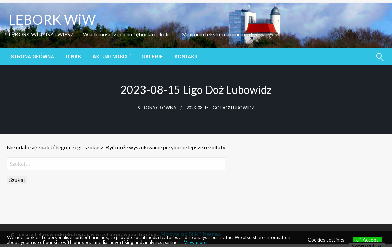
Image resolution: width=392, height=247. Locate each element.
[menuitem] (32, 56)
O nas (73, 56)
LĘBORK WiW (52, 19)
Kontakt (186, 56)
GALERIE (152, 56)
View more (195, 242)
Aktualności (110, 56)
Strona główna (32, 56)
